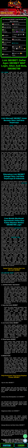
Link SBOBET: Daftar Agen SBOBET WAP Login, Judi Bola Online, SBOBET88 (15, 441)
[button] (25, 12)
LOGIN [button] (21, 445)
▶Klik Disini (15, 43)
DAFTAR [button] (7, 445)
